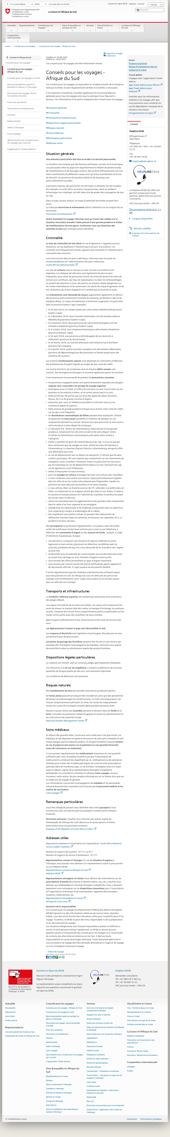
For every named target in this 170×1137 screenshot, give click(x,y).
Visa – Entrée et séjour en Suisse (140, 1008)
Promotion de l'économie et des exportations (140, 1041)
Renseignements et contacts (139, 1012)
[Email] (63, 957)
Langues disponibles (142, 218)
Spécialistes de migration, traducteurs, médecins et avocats (103, 1091)
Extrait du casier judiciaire (97, 1059)
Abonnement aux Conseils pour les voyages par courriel (64, 1056)
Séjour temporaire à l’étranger (59, 1085)
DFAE (37, 4)
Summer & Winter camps (137, 1051)
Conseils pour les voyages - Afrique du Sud (64, 1008)
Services (90, 28)
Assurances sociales (95, 1046)
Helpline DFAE (54, 873)
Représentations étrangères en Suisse (66, 898)
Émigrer (49, 1080)
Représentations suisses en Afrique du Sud (68, 870)
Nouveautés (10, 1008)
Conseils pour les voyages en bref (60, 1012)
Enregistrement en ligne (142, 113)
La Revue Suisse (93, 1086)
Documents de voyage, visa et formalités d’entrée (63, 1024)
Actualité (11, 28)
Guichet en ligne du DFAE (50, 970)
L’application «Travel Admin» (58, 1061)
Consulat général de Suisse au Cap (19, 1032)
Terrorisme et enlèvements (60, 214)
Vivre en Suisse (133, 1016)
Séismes (49, 1038)
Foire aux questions (54, 1030)
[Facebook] (47, 957)
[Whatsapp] (60, 957)
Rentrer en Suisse (53, 1097)
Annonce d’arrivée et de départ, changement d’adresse (100, 1009)
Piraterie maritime (138, 63)
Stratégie (131, 1067)
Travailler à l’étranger (55, 1089)
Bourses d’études (94, 1067)
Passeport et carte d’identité (98, 1015)
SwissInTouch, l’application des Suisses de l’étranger (104, 1111)
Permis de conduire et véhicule (100, 1023)
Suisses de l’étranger (54, 1101)
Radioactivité (51, 1042)
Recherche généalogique (97, 1063)
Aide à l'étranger (53, 1046)
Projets (130, 1071)
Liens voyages (54, 792)
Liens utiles (91, 1082)
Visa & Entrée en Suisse (108, 28)
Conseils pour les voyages (48, 28)
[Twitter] (50, 957)
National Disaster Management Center (66, 720)
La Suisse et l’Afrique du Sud (132, 28)
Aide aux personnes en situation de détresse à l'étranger (105, 1028)
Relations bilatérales (135, 1036)
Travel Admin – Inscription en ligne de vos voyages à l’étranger (104, 1076)
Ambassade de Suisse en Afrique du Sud (22, 1036)
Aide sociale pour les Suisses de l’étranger (104, 1034)
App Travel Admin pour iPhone (146, 85)
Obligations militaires (96, 1055)
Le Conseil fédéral (18, 4)
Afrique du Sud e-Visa (58, 901)
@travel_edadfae (142, 228)
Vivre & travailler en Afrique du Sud (73, 28)
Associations (51, 1105)
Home (7, 46)
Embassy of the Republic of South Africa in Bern (71, 829)
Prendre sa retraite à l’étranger (59, 1093)
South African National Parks (62, 264)
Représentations (27, 28)
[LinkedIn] (53, 957)
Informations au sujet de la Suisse (141, 1020)
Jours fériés (10, 1016)
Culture (130, 1047)
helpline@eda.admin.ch (144, 161)
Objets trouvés (93, 1051)
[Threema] (57, 957)
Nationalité (91, 1097)
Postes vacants (11, 1020)
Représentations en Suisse (57, 1076)
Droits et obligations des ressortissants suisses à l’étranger (62, 1110)
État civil (90, 1101)
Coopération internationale (18, 38)
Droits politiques (94, 1019)
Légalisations (92, 1038)
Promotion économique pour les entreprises (105, 1105)
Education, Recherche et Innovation (142, 1055)
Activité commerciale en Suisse (140, 1025)
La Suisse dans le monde (59, 4)
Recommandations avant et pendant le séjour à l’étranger (62, 1017)
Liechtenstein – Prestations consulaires (103, 1071)
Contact (132, 124)
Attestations (92, 1042)
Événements (10, 1012)
